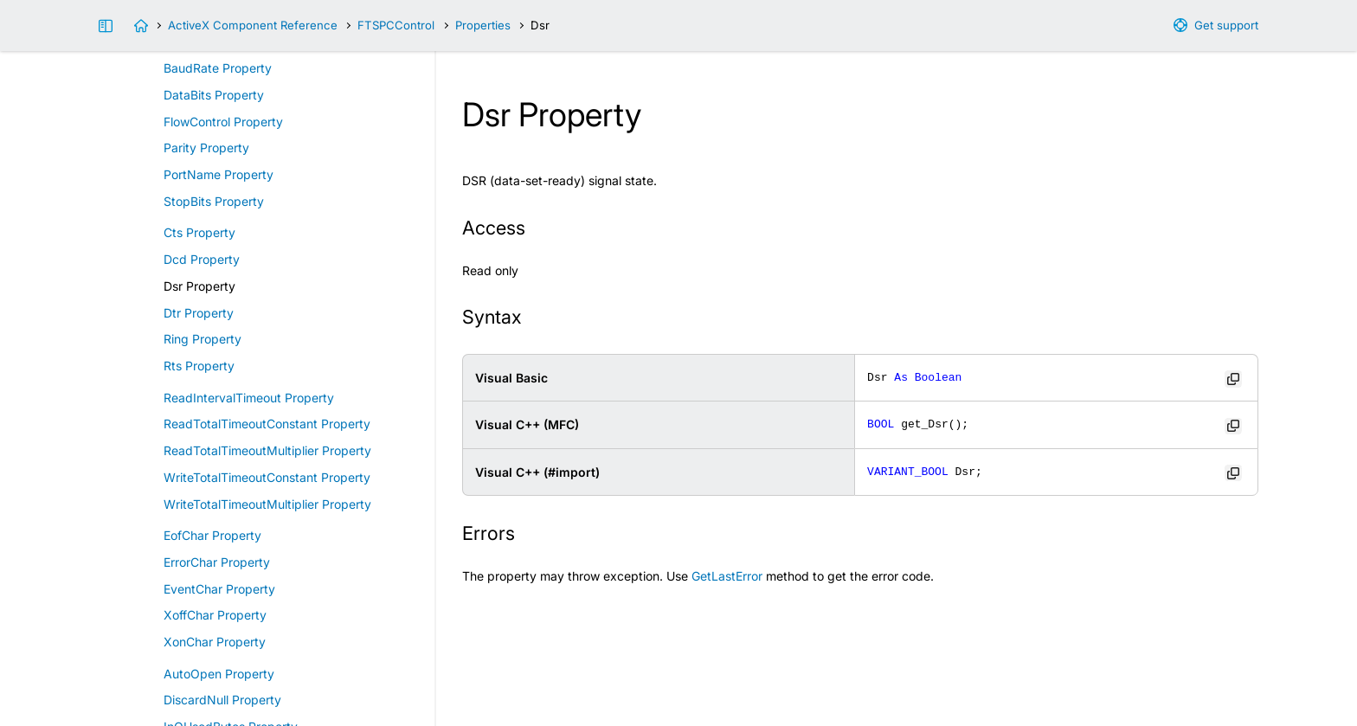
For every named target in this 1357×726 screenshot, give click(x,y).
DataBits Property (214, 94)
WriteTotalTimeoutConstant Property (267, 477)
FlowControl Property (223, 121)
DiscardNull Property (222, 699)
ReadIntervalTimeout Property (249, 397)
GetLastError (726, 576)
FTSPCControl (395, 25)
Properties (483, 25)
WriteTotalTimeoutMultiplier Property (267, 504)
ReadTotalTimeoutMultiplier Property (267, 450)
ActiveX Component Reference (253, 25)
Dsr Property (199, 286)
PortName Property (218, 174)
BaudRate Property (218, 68)
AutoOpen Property (219, 673)
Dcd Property (202, 259)
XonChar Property (215, 641)
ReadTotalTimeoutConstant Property (267, 423)
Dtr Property (199, 312)
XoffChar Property (215, 614)
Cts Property (199, 232)
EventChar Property (219, 588)
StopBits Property (214, 201)
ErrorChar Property (217, 562)
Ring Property (202, 338)
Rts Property (199, 365)
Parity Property (206, 147)
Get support (1226, 25)
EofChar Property (212, 535)
